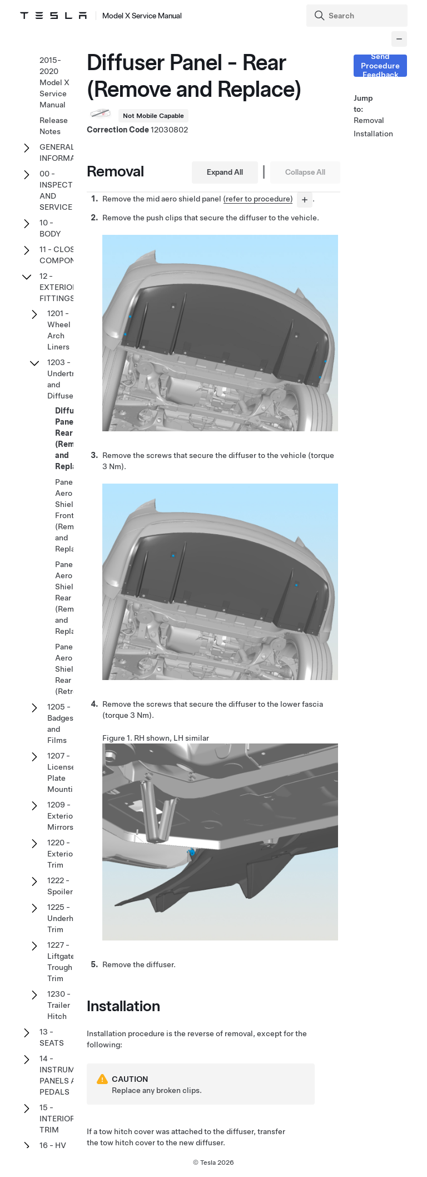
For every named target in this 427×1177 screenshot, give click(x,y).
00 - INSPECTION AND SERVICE (63, 190)
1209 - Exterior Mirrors (61, 815)
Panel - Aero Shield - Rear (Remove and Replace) (71, 598)
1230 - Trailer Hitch (59, 1005)
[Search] (358, 15)
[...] (304, 200)
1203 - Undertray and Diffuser (64, 379)
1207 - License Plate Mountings (66, 772)
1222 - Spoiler (60, 886)
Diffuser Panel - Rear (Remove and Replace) (71, 438)
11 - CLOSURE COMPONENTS (67, 255)
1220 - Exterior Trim (61, 853)
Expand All (225, 172)
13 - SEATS (51, 1037)
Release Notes (53, 126)
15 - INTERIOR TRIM (57, 1118)
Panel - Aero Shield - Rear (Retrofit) (71, 669)
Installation (367, 133)
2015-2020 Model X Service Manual (54, 82)
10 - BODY (50, 228)
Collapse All (305, 172)
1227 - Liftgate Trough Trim (61, 961)
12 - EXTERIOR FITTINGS (58, 287)
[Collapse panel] (399, 39)
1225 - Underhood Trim (67, 918)
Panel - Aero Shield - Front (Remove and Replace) (71, 515)
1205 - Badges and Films (60, 723)
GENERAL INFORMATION (66, 152)
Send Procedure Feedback (380, 66)
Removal (367, 120)
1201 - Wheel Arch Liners (59, 330)
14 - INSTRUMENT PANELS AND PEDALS (64, 1075)
